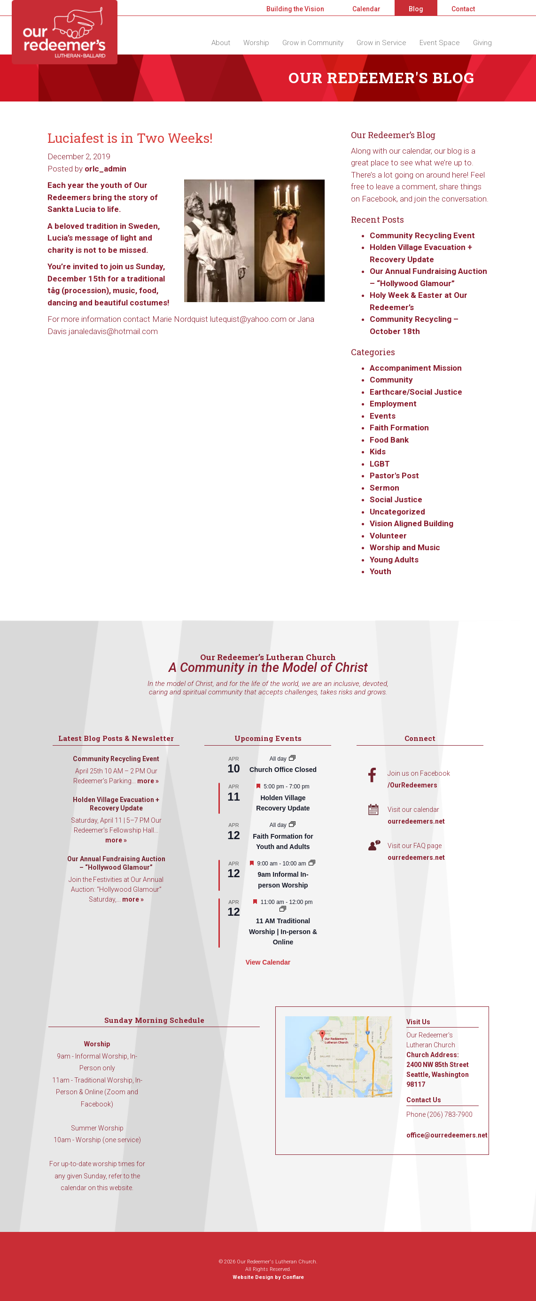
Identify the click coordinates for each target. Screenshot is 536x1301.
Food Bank (389, 439)
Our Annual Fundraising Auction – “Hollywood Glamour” (116, 863)
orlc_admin (105, 168)
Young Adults (394, 559)
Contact (463, 9)
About (220, 43)
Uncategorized (397, 511)
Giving (482, 43)
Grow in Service (381, 43)
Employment (393, 403)
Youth (380, 571)
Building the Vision (295, 9)
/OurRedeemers (412, 785)
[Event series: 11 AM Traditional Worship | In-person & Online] (283, 909)
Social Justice (396, 499)
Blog (416, 9)
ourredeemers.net (416, 821)
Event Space (439, 43)
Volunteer (388, 535)
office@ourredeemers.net (447, 1135)
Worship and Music (405, 547)
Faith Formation (399, 427)
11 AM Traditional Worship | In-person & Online (283, 931)
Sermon (384, 487)
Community (391, 379)
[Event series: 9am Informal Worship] (312, 863)
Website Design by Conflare (268, 1277)
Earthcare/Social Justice (416, 392)
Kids (378, 451)
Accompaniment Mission (416, 368)
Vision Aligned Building (411, 523)
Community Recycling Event (422, 235)
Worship (256, 43)
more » (148, 781)
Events (383, 416)
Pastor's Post (394, 475)
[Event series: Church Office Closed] (292, 759)
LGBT (380, 463)
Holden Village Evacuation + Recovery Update (116, 804)
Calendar (366, 9)
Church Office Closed (283, 769)
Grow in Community (312, 43)
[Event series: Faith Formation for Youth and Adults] (292, 825)
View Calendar (268, 962)
